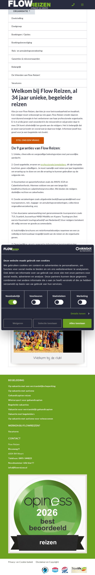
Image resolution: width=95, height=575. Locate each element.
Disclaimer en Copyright (47, 562)
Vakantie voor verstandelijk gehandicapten (30, 409)
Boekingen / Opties (21, 34)
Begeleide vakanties (18, 404)
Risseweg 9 (13, 449)
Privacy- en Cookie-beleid (20, 562)
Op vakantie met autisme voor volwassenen (30, 418)
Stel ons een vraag (27, 140)
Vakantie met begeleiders (21, 414)
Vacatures (16, 83)
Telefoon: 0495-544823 (20, 458)
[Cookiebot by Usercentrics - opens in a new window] (77, 249)
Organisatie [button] (20, 11)
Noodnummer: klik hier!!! (21, 463)
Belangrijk (16, 66)
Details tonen (78, 313)
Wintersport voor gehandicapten (25, 400)
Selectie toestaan (47, 323)
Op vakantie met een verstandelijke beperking (31, 386)
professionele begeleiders (53, 164)
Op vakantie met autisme (21, 390)
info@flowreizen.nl (17, 467)
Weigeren (18, 323)
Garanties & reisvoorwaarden (26, 58)
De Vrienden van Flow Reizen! (26, 75)
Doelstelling (17, 18)
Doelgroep (17, 26)
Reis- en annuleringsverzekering (27, 50)
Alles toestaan (77, 323)
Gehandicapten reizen (19, 395)
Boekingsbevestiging (22, 42)
